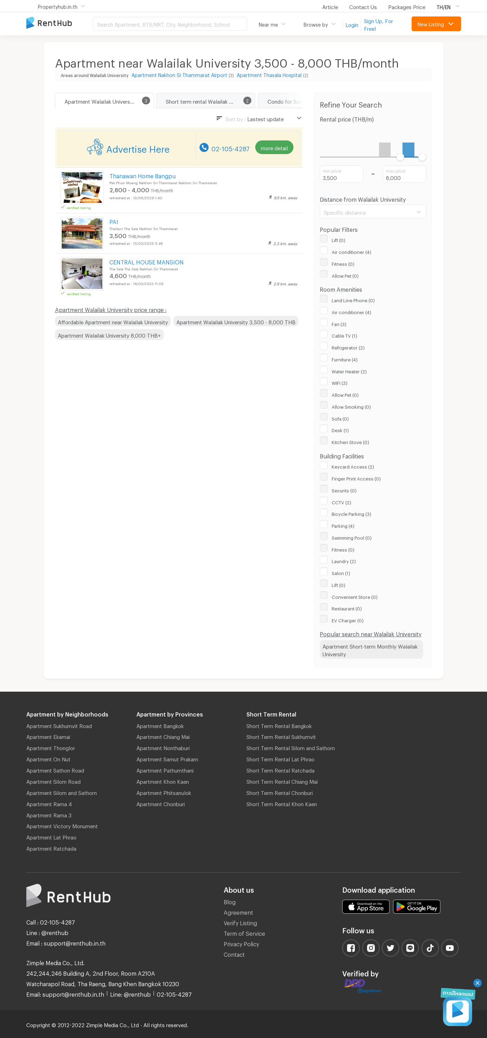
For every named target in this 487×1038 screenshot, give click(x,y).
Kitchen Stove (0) (350, 441)
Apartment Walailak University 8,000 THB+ (109, 334)
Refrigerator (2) (348, 346)
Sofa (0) (340, 418)
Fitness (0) (343, 263)
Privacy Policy (241, 943)
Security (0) (344, 489)
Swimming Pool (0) (352, 537)
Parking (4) (343, 525)
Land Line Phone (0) (353, 299)
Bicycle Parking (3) (351, 513)
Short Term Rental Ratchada (280, 769)
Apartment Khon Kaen (162, 780)
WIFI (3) (339, 382)
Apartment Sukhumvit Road (59, 725)
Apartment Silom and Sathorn (61, 792)
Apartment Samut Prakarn (167, 758)
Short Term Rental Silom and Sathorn (290, 747)
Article (330, 6)
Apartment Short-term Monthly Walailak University (370, 649)
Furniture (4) (345, 358)
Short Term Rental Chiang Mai (282, 780)
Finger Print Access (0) (356, 477)
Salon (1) (341, 572)
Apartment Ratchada (51, 847)
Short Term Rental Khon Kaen (281, 803)
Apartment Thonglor (50, 747)
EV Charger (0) (348, 619)
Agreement (238, 911)
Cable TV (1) (344, 335)
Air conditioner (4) (351, 251)
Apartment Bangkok (160, 725)
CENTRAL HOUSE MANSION (146, 261)
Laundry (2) (344, 560)
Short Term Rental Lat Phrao (280, 758)
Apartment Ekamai (48, 736)
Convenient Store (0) (355, 596)
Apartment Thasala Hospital (269, 74)
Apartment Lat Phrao (51, 836)
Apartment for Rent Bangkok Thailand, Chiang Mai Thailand (59, 23)
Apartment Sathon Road (55, 769)
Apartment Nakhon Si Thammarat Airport (179, 74)
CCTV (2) (341, 501)
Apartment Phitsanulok (163, 792)
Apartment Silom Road (53, 780)
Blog (230, 901)
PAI (113, 221)
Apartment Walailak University (100, 100)
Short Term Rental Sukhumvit (281, 736)
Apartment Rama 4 (49, 803)
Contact (234, 953)
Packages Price (406, 6)
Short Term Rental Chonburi (279, 792)
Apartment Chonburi (160, 803)
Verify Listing (240, 922)
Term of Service (244, 932)
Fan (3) (339, 323)
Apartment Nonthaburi (163, 747)
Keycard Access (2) (353, 466)
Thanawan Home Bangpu (142, 175)
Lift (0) (338, 239)
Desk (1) (340, 429)
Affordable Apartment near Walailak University (113, 321)
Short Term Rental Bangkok (279, 725)
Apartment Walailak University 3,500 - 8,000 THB (236, 321)
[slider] (401, 157)
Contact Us (363, 6)
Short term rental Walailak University (209, 100)
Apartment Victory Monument (62, 825)
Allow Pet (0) (345, 275)
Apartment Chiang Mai (163, 736)
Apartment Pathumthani (165, 769)
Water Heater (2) (349, 370)
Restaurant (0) (347, 607)
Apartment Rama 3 (49, 814)
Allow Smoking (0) (351, 406)
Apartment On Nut (48, 758)
